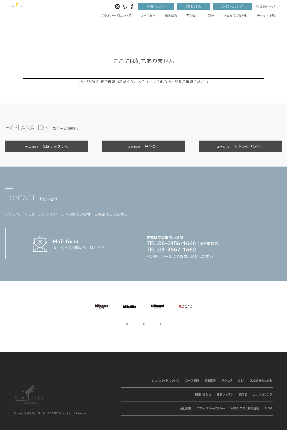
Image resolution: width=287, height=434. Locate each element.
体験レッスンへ (46, 146)
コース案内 (147, 15)
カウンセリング (232, 6)
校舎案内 (171, 15)
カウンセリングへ (240, 146)
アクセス (192, 15)
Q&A (211, 15)
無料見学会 (193, 6)
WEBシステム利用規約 (244, 412)
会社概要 (186, 412)
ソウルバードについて (116, 15)
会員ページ (265, 6)
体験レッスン (156, 6)
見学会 (243, 398)
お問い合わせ (203, 398)
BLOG (269, 412)
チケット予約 (266, 15)
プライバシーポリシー (211, 412)
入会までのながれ (236, 15)
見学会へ (144, 146)
